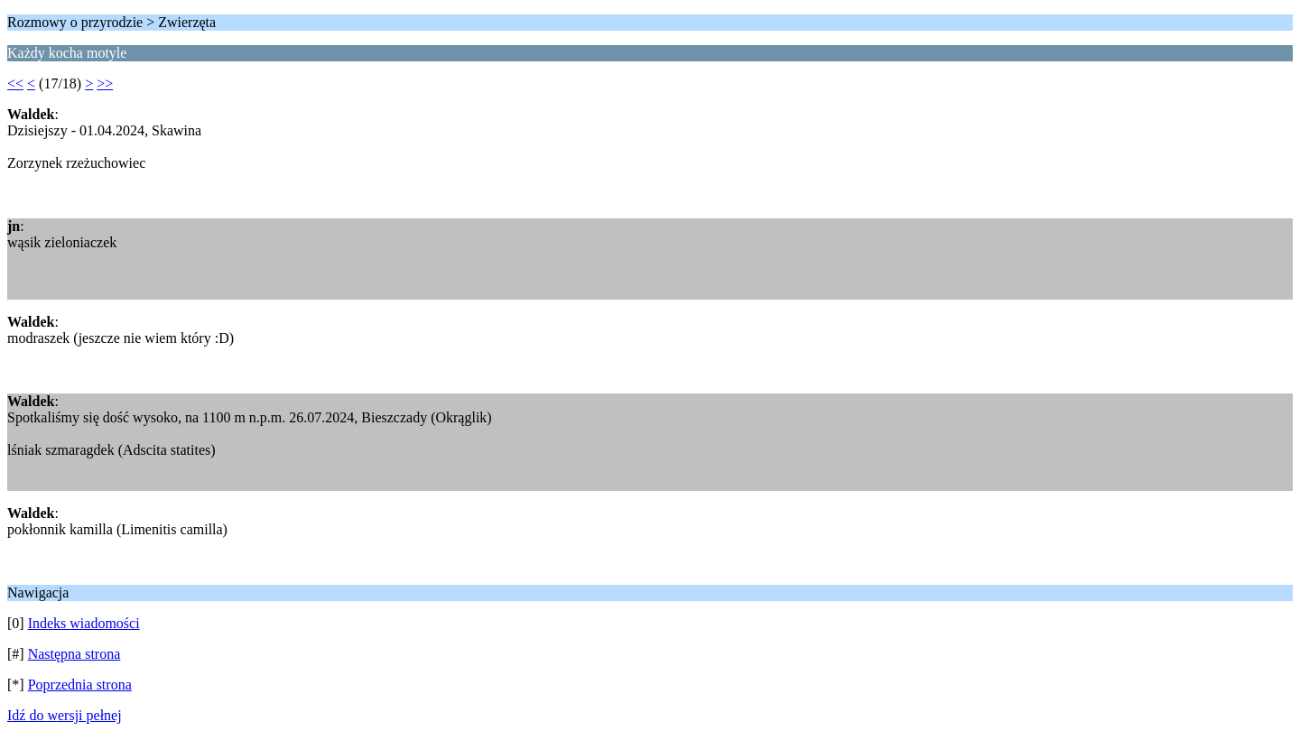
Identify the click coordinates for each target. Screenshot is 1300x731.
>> (105, 83)
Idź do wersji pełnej (64, 715)
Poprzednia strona (80, 684)
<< (15, 83)
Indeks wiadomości (84, 623)
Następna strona (74, 654)
